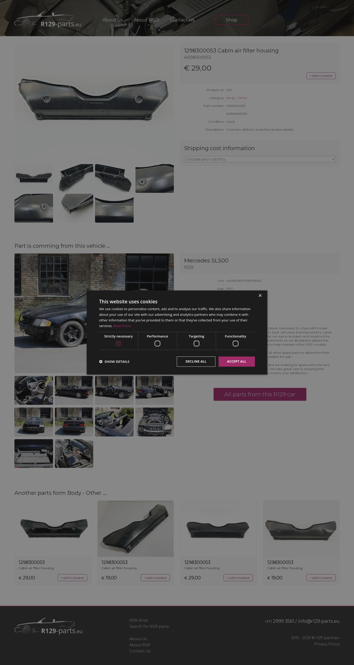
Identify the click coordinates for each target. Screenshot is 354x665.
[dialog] (177, 332)
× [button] (260, 295)
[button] (114, 361)
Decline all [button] (196, 361)
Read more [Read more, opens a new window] (122, 325)
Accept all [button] (236, 361)
